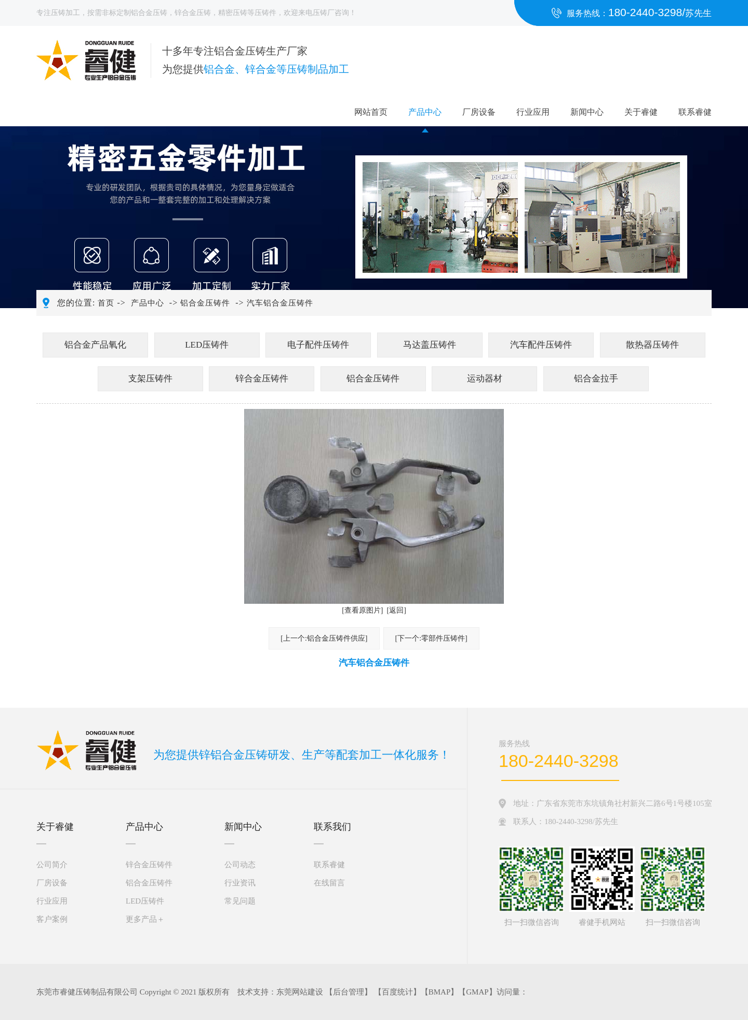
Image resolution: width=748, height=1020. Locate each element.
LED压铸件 (207, 345)
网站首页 (371, 112)
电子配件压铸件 (318, 345)
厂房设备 (479, 112)
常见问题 (240, 901)
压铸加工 (65, 13)
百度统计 (397, 992)
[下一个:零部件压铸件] (431, 638)
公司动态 (240, 864)
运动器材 (484, 378)
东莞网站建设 (299, 992)
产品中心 (425, 112)
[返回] (396, 610)
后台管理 (348, 992)
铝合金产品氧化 (95, 345)
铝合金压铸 (149, 13)
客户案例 (52, 919)
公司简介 (52, 864)
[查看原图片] (362, 610)
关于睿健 (641, 112)
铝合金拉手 (596, 378)
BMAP (440, 992)
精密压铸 (232, 13)
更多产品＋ (145, 919)
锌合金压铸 (193, 13)
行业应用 (533, 112)
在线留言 (329, 883)
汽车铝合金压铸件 (280, 303)
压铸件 (265, 13)
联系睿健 (695, 112)
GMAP (477, 992)
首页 (106, 303)
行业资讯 (240, 883)
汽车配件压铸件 (541, 345)
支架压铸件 (150, 378)
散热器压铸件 (652, 345)
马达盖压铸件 (429, 345)
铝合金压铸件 (205, 303)
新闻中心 (587, 112)
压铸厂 (324, 13)
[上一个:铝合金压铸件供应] (323, 638)
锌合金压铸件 (261, 378)
